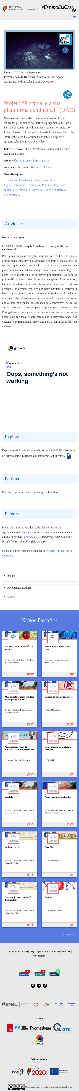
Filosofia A (35, 189)
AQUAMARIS (31, 536)
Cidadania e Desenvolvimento (36, 180)
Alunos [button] (11, 596)
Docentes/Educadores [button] (19, 587)
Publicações (39, 955)
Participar (66, 951)
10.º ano (35, 167)
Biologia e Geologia (15, 189)
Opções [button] (11, 575)
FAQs (32, 951)
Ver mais (67, 933)
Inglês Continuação (15, 185)
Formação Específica (54, 185)
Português (34, 185)
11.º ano (46, 167)
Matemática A (12, 194)
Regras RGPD (21, 951)
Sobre (10, 951)
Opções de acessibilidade (48, 951)
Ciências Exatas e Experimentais (30, 160)
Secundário (10, 180)
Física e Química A (55, 189)
